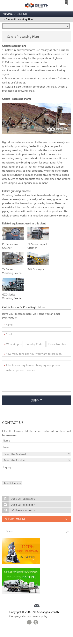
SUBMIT (36, 400)
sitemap (26, 616)
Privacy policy (40, 616)
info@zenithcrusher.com (23, 510)
